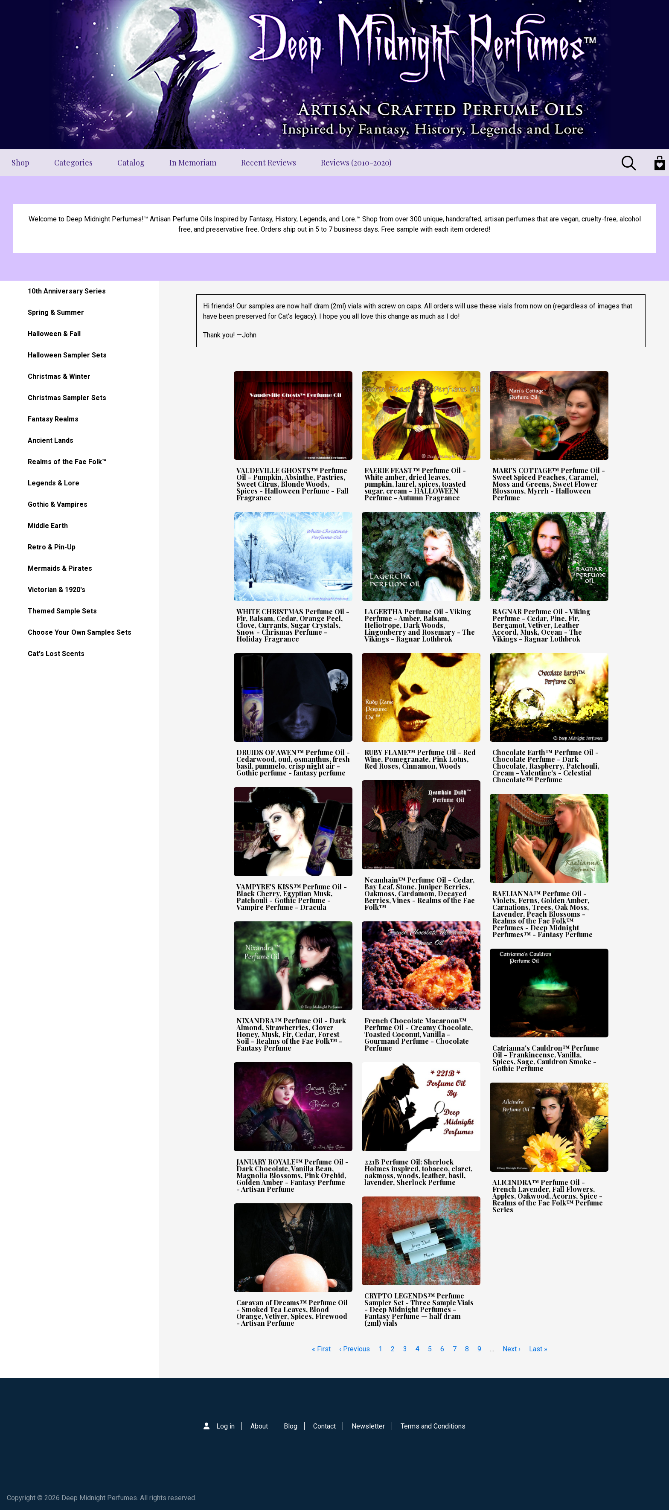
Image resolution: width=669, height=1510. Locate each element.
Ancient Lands (50, 440)
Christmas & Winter (59, 376)
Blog (290, 1426)
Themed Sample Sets (62, 611)
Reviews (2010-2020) (356, 162)
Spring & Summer (56, 312)
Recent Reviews (268, 162)
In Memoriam (192, 162)
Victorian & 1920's (56, 590)
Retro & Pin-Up (52, 547)
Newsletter (368, 1426)
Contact (324, 1426)
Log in (225, 1426)
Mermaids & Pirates (60, 568)
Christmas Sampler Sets (67, 398)
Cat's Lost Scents (56, 654)
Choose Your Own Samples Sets (79, 632)
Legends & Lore (53, 483)
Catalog (131, 162)
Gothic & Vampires (57, 504)
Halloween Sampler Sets (67, 355)
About (259, 1426)
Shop (20, 162)
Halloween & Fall (54, 334)
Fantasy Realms (53, 419)
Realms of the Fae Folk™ (67, 462)
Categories (73, 162)
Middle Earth (48, 526)
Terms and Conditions (433, 1426)
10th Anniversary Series (67, 291)
